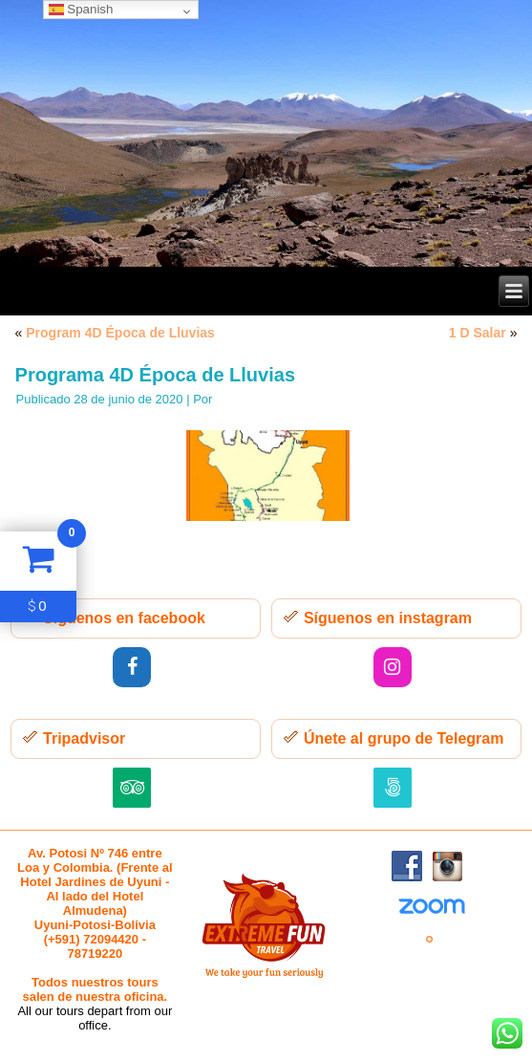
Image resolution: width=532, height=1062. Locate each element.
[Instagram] (392, 667)
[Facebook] (132, 667)
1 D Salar (477, 332)
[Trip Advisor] (132, 788)
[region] (266, 133)
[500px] (392, 788)
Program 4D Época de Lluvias (120, 332)
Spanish (81, 9)
